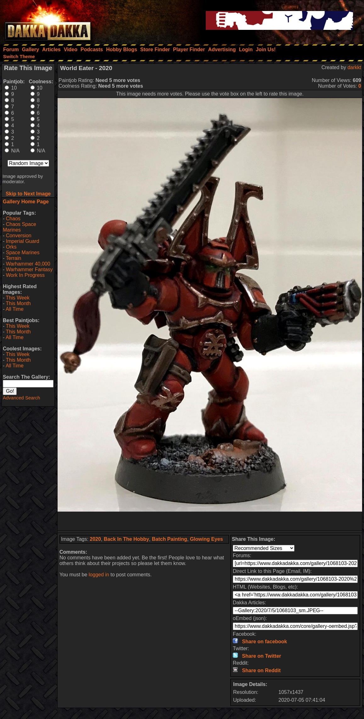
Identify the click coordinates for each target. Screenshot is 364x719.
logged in (99, 574)
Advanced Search (21, 397)
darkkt (354, 67)
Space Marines (23, 252)
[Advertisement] (209, 521)
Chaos (13, 218)
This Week (17, 297)
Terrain (13, 258)
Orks (11, 247)
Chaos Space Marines (19, 227)
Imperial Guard (22, 241)
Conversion (18, 235)
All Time (15, 309)
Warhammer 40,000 (28, 263)
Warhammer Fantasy (29, 269)
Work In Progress (25, 275)
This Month (18, 303)
